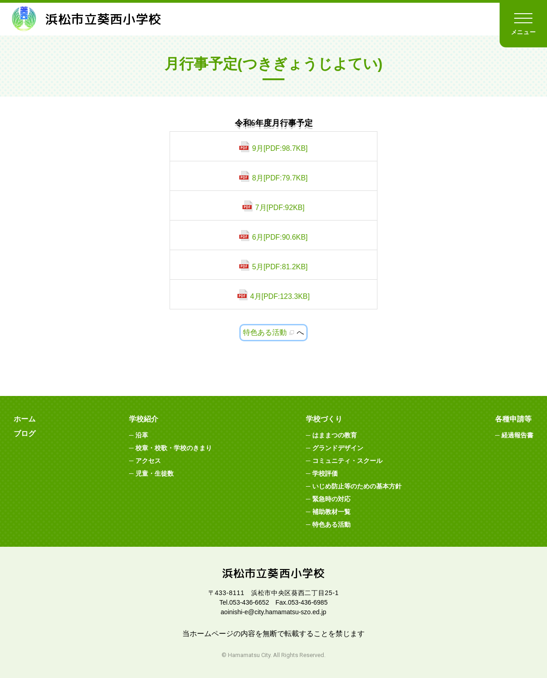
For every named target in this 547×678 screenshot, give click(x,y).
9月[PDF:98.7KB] (280, 148)
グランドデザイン (337, 448)
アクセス (148, 460)
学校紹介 (143, 419)
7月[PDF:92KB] (279, 207)
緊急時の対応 (331, 499)
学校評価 (325, 473)
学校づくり (324, 419)
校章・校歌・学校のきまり (173, 448)
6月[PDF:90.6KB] (280, 237)
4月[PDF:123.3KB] (280, 296)
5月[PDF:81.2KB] (280, 267)
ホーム (25, 419)
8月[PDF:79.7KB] (280, 178)
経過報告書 (517, 435)
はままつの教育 (334, 435)
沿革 (141, 435)
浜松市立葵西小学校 (88, 19)
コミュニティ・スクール (347, 460)
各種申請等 (513, 419)
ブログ (25, 433)
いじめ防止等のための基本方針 (357, 486)
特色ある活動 (265, 332)
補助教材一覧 (331, 511)
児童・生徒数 (154, 473)
